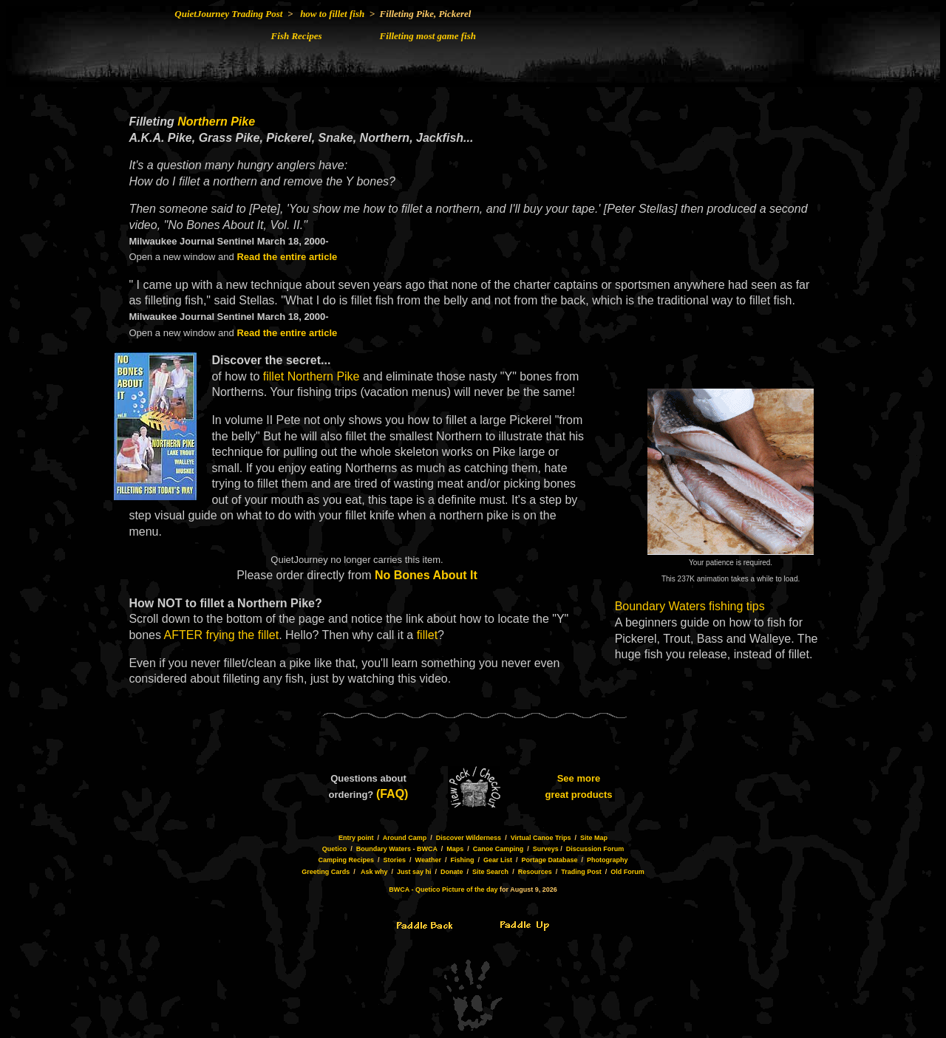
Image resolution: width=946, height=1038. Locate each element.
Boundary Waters (383, 849)
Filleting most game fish (428, 35)
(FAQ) (392, 794)
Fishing (462, 860)
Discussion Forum (595, 849)
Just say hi (414, 871)
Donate (451, 871)
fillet (427, 635)
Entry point (356, 837)
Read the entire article (286, 256)
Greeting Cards (326, 871)
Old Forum (627, 871)
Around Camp (405, 837)
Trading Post (581, 871)
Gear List (497, 860)
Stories (395, 860)
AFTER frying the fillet (221, 635)
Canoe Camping (498, 849)
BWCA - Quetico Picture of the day (443, 889)
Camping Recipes (346, 860)
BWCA (427, 849)
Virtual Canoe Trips (541, 837)
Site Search (490, 871)
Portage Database (549, 860)
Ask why (374, 871)
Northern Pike (216, 121)
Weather (428, 860)
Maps (454, 849)
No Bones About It (426, 575)
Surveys (546, 849)
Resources (535, 871)
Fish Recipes (296, 35)
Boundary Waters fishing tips (690, 606)
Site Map (594, 837)
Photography (607, 860)
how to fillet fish (332, 13)
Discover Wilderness (468, 837)
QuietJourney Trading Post (228, 13)
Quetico (334, 849)
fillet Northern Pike (311, 376)
